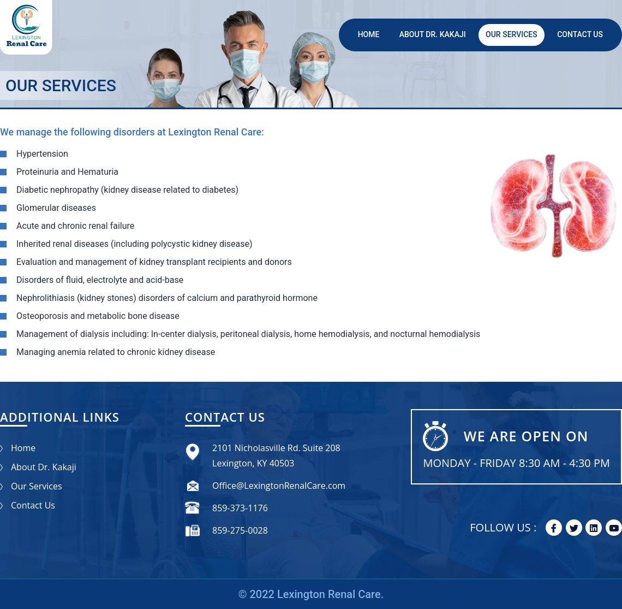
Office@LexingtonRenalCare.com (278, 486)
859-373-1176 (240, 508)
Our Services (511, 34)
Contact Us (580, 34)
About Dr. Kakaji (432, 34)
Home (369, 34)
